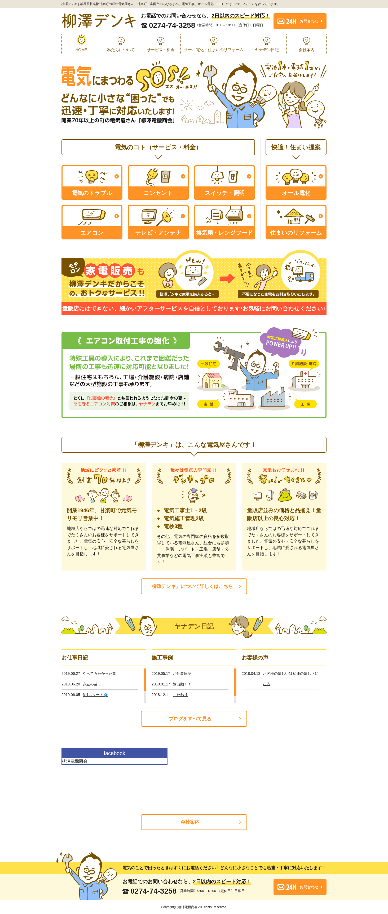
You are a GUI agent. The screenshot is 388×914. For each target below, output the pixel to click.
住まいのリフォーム (296, 233)
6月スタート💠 (95, 695)
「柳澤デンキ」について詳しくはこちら (190, 586)
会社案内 (307, 49)
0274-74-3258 (172, 25)
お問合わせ (309, 21)
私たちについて (121, 49)
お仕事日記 (182, 673)
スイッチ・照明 (225, 193)
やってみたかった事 (99, 673)
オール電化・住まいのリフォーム (214, 49)
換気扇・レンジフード (224, 233)
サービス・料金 (161, 49)
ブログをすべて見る (190, 718)
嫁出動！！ (182, 684)
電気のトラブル (92, 193)
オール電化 (296, 193)
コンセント (158, 193)
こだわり (180, 695)
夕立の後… (92, 684)
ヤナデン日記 (267, 49)
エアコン (92, 233)
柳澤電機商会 (74, 761)
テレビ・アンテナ (158, 233)
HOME (81, 49)
